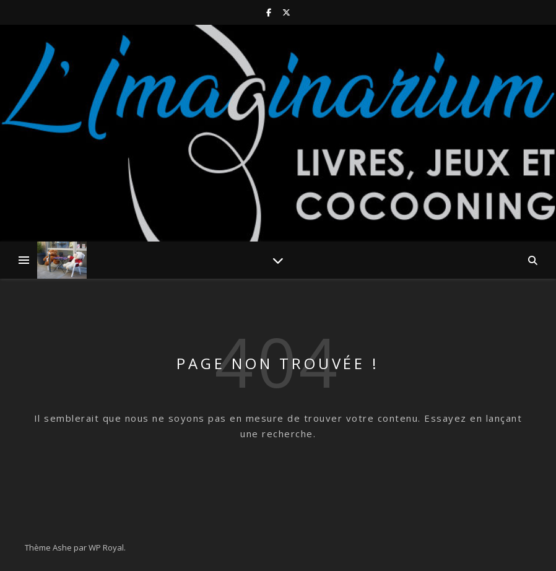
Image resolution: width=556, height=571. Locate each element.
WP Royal (106, 547)
